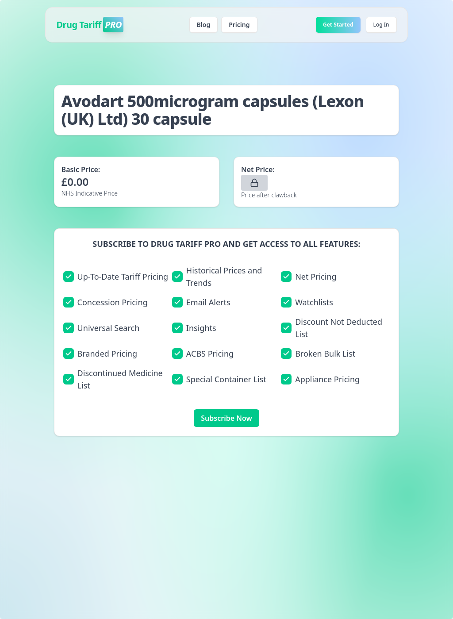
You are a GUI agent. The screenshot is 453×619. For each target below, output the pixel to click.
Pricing (239, 24)
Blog (204, 24)
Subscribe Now (226, 418)
